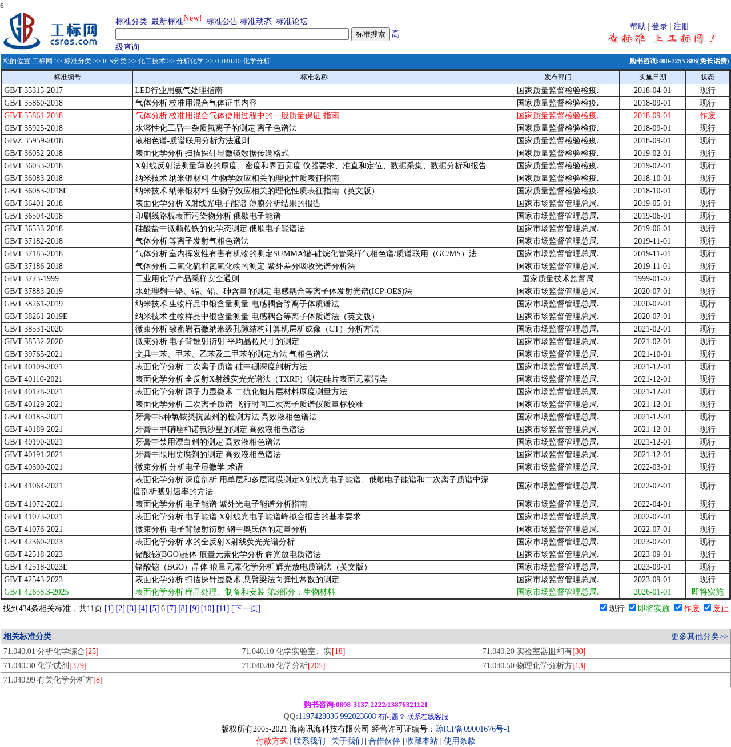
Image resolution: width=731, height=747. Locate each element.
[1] (109, 608)
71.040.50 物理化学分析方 (534, 665)
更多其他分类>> (699, 636)
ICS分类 (114, 61)
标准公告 (222, 21)
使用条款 (460, 741)
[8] (182, 608)
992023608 (358, 716)
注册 (681, 26)
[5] (154, 608)
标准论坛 (292, 21)
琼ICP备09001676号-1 (473, 729)
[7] (171, 608)
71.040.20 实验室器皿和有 (534, 651)
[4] (142, 608)
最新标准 (167, 21)
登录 (660, 26)
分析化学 (190, 61)
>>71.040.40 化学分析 (237, 61)
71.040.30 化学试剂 (45, 665)
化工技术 (152, 61)
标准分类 (131, 21)
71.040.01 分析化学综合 (51, 651)
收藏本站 (422, 741)
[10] (207, 608)
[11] (223, 608)
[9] (194, 608)
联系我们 (310, 741)
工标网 (42, 61)
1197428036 (318, 716)
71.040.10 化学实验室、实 (293, 651)
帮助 (638, 26)
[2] (120, 608)
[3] (131, 608)
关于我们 (348, 741)
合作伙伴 (384, 741)
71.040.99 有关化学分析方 (53, 680)
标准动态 (256, 21)
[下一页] (245, 608)
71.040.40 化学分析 (283, 665)
